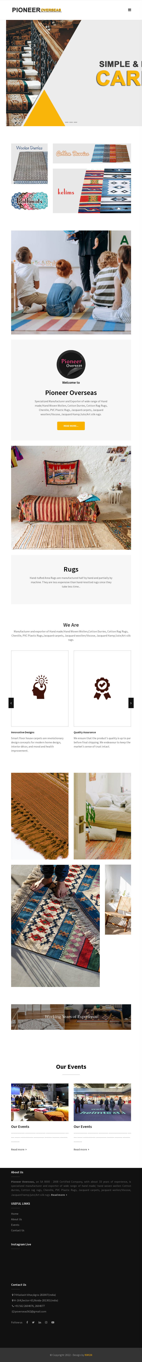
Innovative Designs (22, 732)
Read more (19, 1149)
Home (14, 1213)
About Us (16, 1219)
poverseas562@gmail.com (28, 1311)
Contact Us (17, 1230)
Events (15, 1224)
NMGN (88, 1355)
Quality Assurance (85, 732)
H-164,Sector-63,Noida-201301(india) (34, 1300)
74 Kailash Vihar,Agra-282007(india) (33, 1294)
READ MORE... (71, 425)
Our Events (20, 1126)
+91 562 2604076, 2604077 (28, 1306)
